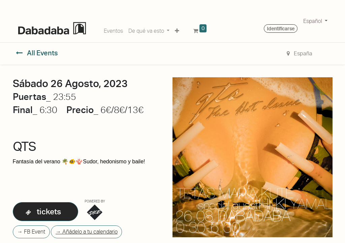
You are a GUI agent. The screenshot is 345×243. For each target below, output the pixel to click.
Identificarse (280, 28)
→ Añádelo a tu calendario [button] (87, 231)
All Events (37, 53)
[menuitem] (113, 29)
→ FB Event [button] (31, 231)
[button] (177, 29)
